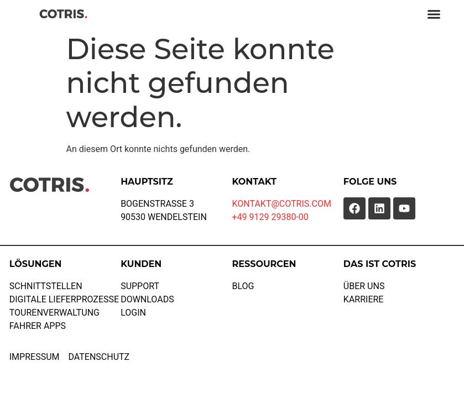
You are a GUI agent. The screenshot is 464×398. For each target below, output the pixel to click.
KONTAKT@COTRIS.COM (281, 203)
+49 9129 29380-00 (270, 217)
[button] (24, 373)
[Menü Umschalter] (434, 14)
